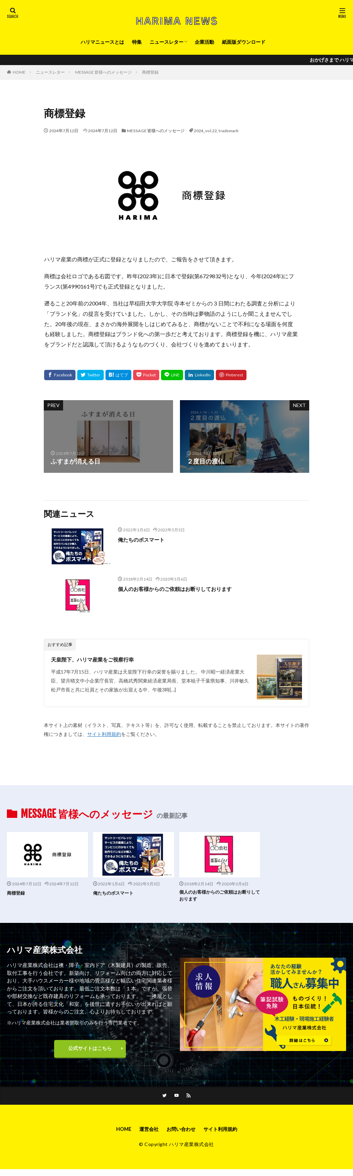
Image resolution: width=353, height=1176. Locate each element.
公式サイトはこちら (90, 1051)
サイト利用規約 (104, 734)
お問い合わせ (181, 1135)
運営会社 (145, 1135)
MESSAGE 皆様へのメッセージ (103, 72)
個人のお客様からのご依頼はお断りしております (186, 588)
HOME (19, 72)
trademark (229, 130)
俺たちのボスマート (146, 539)
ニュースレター (166, 42)
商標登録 (150, 72)
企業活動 (204, 42)
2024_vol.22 (205, 130)
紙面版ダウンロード (243, 42)
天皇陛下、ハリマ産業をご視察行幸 (100, 659)
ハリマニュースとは (102, 42)
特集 (137, 42)
